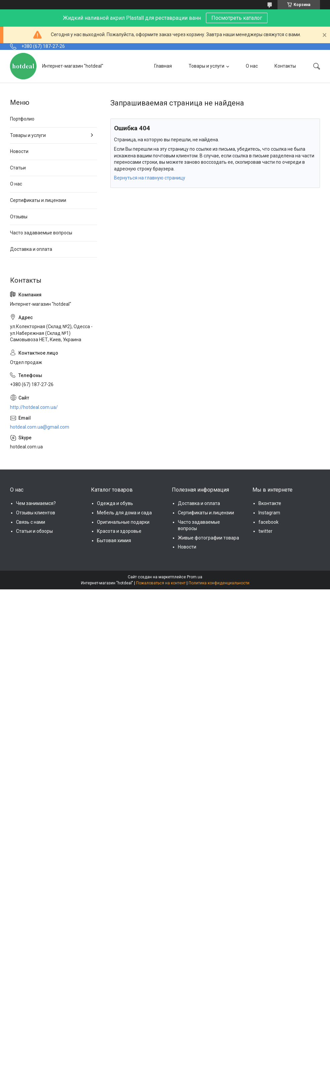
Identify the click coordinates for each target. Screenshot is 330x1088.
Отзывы (18, 216)
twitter (265, 531)
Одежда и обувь (115, 503)
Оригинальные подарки (123, 522)
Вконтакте (269, 503)
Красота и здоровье (119, 531)
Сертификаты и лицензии (38, 200)
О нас (252, 66)
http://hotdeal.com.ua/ (34, 407)
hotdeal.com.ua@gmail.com (39, 427)
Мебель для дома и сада (124, 512)
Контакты (285, 66)
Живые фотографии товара (208, 537)
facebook (268, 522)
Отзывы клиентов (35, 512)
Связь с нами (30, 522)
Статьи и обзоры (34, 531)
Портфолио (22, 119)
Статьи (18, 167)
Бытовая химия (114, 540)
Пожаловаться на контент (161, 583)
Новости (19, 151)
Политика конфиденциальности (219, 583)
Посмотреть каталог (236, 18)
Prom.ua (194, 577)
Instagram (269, 512)
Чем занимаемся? (36, 503)
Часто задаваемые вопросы (41, 232)
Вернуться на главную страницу (149, 177)
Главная (163, 66)
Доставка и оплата (31, 249)
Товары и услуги (206, 66)
